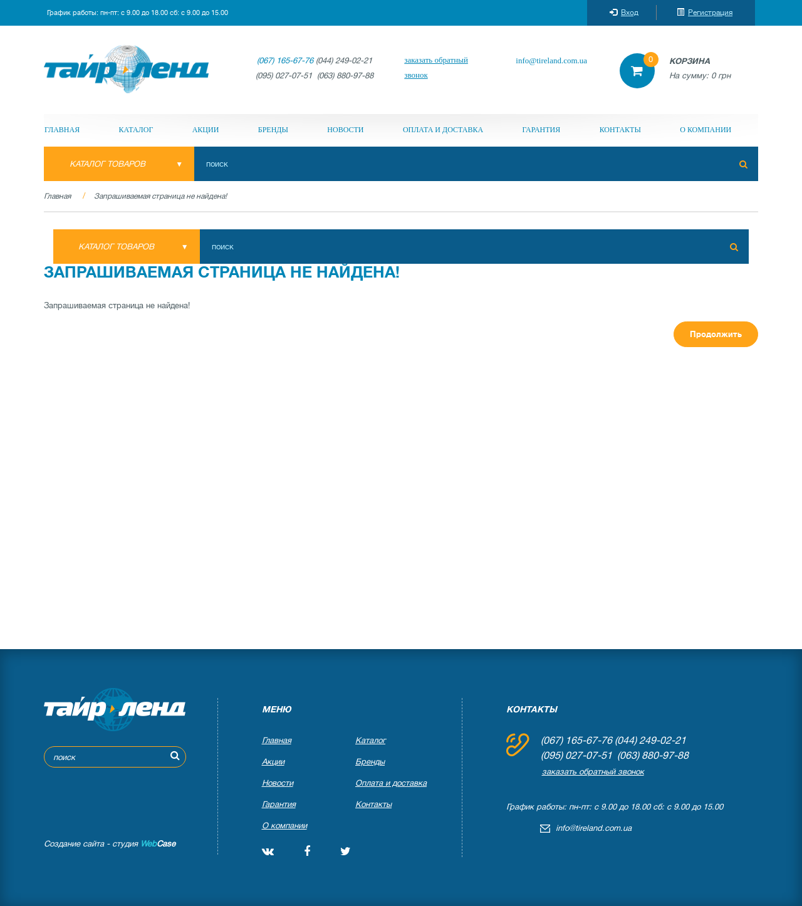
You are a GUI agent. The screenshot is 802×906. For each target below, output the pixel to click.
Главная (62, 129)
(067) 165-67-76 (285, 60)
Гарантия (541, 129)
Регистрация (704, 12)
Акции (205, 129)
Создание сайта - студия (109, 843)
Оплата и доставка (443, 129)
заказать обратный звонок (436, 67)
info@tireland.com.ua (551, 60)
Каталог (136, 129)
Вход (624, 12)
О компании (705, 129)
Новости (345, 129)
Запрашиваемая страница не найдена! (160, 196)
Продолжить (716, 334)
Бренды (273, 129)
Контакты (620, 129)
